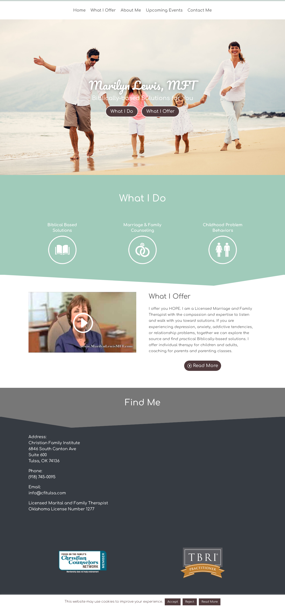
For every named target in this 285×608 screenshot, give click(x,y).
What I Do (121, 111)
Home (79, 10)
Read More (205, 365)
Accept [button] (172, 601)
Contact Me (199, 10)
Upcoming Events (164, 10)
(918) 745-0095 (41, 477)
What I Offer (103, 10)
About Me (131, 10)
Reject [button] (189, 601)
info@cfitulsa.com (47, 493)
